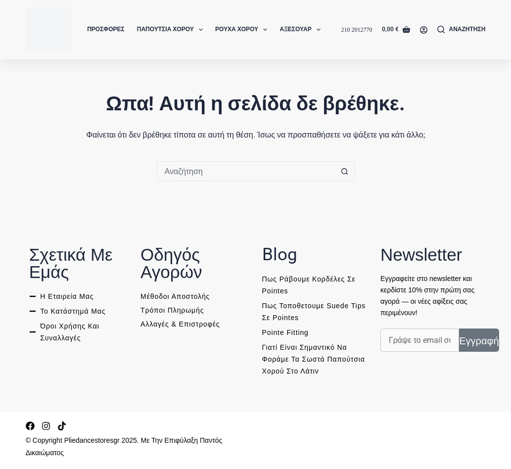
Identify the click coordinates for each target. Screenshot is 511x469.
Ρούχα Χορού (243, 30)
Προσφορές (106, 29)
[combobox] (246, 171)
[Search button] (344, 171)
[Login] (423, 30)
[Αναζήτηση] (461, 30)
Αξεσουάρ (302, 30)
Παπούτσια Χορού (172, 30)
